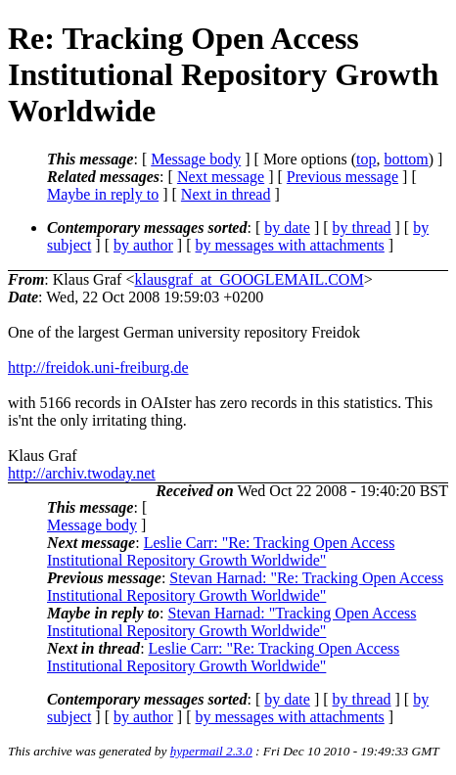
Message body (196, 159)
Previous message (342, 176)
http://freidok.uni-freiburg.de (98, 367)
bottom (406, 159)
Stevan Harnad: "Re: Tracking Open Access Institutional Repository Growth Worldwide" (245, 587)
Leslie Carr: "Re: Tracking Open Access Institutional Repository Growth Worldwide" (220, 551)
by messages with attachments (290, 245)
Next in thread (226, 194)
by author (143, 245)
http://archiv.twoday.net (82, 473)
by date (287, 227)
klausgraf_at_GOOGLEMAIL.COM (248, 279)
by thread (362, 227)
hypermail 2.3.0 (211, 751)
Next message (220, 176)
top (366, 159)
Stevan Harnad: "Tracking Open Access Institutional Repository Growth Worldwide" (231, 622)
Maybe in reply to (103, 194)
